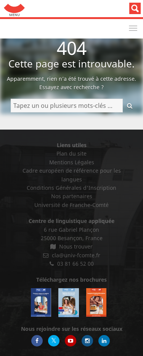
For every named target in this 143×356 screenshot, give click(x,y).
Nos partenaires (71, 196)
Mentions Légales (71, 162)
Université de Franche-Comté (71, 204)
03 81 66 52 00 (72, 263)
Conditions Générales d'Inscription (71, 187)
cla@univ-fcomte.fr (71, 255)
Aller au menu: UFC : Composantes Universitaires (14, 8)
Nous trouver (71, 246)
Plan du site (71, 153)
